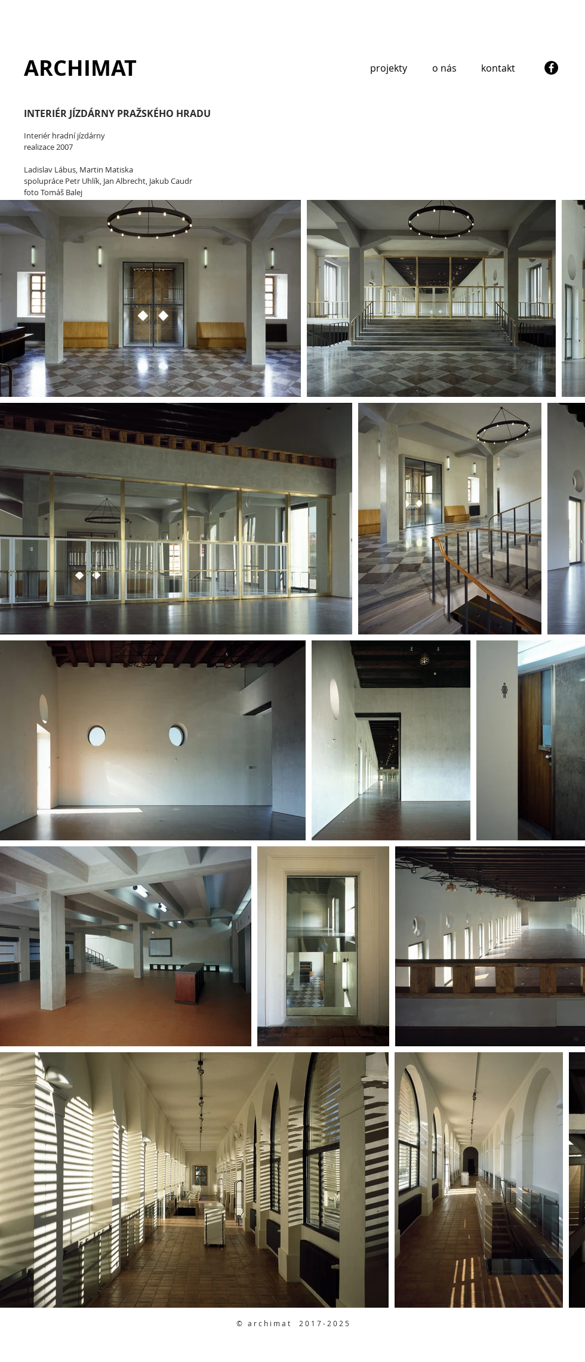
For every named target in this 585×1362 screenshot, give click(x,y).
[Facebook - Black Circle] (551, 68)
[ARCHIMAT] (81, 68)
